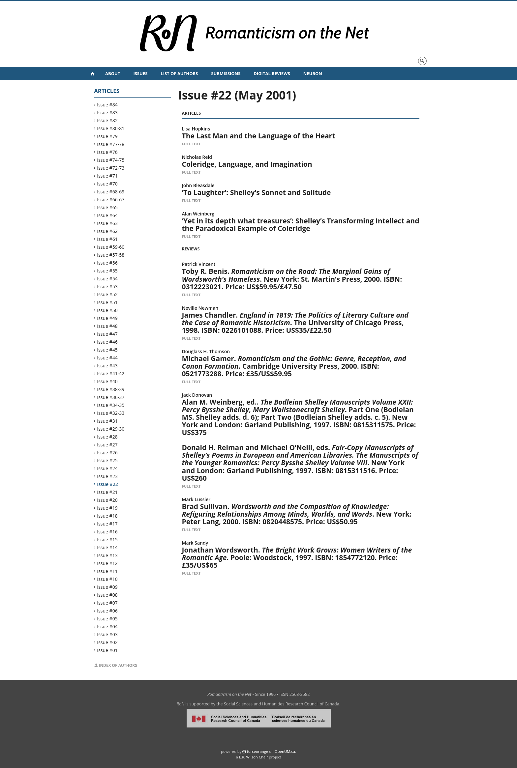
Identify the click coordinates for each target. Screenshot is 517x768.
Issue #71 (107, 176)
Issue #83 (107, 112)
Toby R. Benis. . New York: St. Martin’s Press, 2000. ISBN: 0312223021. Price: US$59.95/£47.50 (292, 279)
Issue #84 (107, 104)
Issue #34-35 (110, 405)
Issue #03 (107, 634)
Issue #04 (107, 626)
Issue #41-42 (110, 373)
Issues (140, 73)
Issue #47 (107, 334)
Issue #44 (107, 358)
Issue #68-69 (110, 191)
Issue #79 (107, 136)
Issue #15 (107, 539)
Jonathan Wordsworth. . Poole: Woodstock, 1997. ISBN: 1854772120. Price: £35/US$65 (297, 557)
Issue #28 (107, 437)
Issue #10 (107, 579)
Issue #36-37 (110, 397)
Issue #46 (107, 342)
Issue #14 (107, 547)
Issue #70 (107, 184)
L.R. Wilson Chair (253, 756)
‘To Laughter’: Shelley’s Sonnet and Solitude (256, 192)
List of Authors (179, 73)
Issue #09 (107, 587)
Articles (106, 91)
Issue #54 (107, 278)
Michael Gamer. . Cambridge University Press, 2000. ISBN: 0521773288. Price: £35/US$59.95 (294, 366)
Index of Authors (118, 665)
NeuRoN (312, 73)
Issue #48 (107, 326)
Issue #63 (107, 223)
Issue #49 (107, 318)
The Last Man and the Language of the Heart (258, 135)
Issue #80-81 (110, 128)
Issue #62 (107, 231)
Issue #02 (107, 642)
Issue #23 (107, 476)
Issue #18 (107, 516)
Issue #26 (107, 452)
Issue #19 (107, 508)
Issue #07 (107, 603)
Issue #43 (107, 365)
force (257, 751)
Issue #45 (107, 350)
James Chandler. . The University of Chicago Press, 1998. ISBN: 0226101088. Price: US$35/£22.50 (295, 322)
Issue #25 (107, 460)
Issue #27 (107, 444)
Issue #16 (107, 531)
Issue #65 (107, 207)
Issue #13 (107, 555)
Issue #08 (107, 595)
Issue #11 (107, 571)
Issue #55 (107, 271)
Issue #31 (107, 421)
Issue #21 (107, 492)
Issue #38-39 (110, 389)
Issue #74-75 (110, 160)
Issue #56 (107, 263)
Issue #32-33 (110, 413)
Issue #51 (107, 302)
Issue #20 (107, 500)
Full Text (191, 143)
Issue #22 (107, 484)
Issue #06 (107, 611)
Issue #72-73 (110, 168)
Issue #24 (107, 468)
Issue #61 (107, 239)
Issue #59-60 (110, 247)
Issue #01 (107, 650)
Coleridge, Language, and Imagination (247, 164)
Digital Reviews (272, 73)
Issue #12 (107, 563)
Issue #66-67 (110, 199)
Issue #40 (107, 381)
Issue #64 (107, 215)
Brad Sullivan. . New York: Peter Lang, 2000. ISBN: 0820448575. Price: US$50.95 (297, 514)
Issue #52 (107, 294)
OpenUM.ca (285, 751)
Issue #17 (107, 524)
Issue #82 (107, 120)
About (112, 73)
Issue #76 (107, 152)
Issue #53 (107, 286)
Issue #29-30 (110, 429)
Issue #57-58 (110, 255)
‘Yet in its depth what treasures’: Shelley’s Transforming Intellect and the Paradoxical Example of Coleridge (300, 224)
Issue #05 (107, 618)
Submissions (225, 73)
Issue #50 (107, 310)
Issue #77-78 (110, 144)
